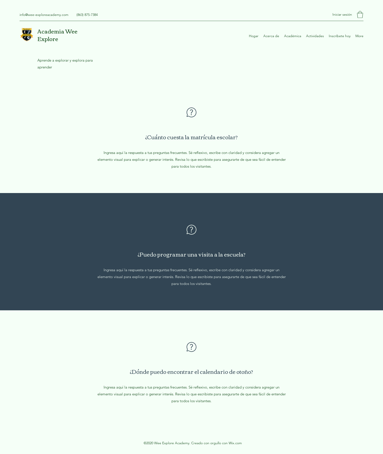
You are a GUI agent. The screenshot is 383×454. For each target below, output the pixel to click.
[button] (360, 14)
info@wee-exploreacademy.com (44, 14)
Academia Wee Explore (57, 34)
